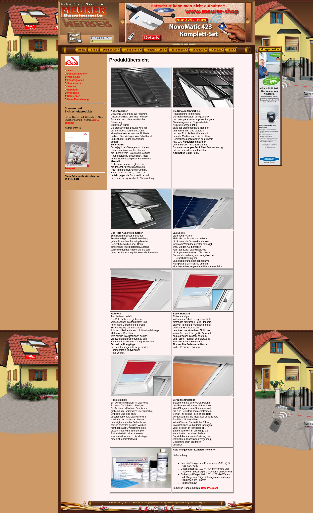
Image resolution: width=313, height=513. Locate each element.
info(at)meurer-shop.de (195, 503)
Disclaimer (171, 503)
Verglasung (73, 77)
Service (71, 86)
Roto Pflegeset (209, 488)
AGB (163, 503)
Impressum (154, 503)
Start (70, 70)
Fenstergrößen (75, 80)
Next (248, 22)
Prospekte (73, 92)
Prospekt (70, 168)
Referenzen (73, 96)
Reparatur (73, 89)
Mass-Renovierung (78, 99)
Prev (122, 22)
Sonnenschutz (75, 83)
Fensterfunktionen (77, 73)
